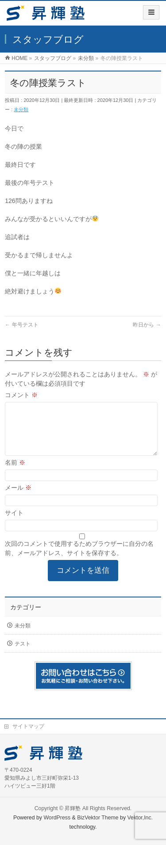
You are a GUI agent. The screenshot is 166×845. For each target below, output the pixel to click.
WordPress (56, 818)
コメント (21, 394)
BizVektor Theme (98, 818)
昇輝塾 (73, 808)
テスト (23, 654)
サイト (14, 523)
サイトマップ (28, 726)
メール (18, 498)
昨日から (147, 325)
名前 (15, 473)
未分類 (21, 109)
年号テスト (21, 325)
